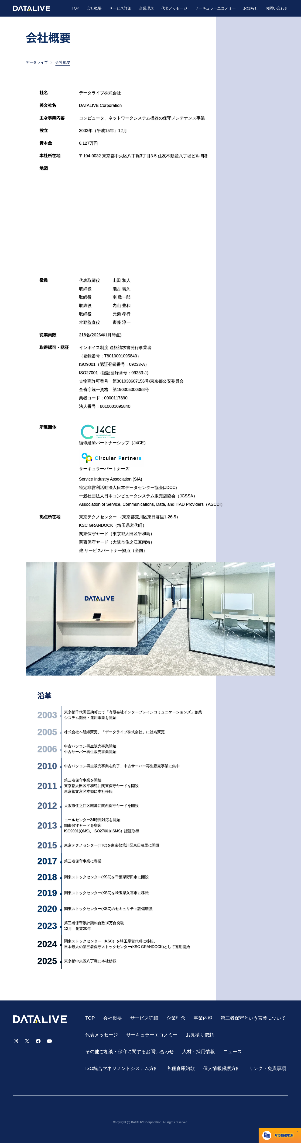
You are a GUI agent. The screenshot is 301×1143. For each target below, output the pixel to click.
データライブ (37, 62)
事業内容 (203, 1018)
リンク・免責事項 (267, 1068)
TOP (75, 8)
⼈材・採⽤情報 (198, 1051)
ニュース (232, 1051)
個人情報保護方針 (221, 1068)
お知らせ (250, 8)
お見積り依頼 (200, 1034)
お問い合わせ (277, 8)
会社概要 (94, 8)
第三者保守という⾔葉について (253, 1018)
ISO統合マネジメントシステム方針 (121, 1068)
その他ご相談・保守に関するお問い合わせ (129, 1051)
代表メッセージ (174, 8)
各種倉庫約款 (181, 1068)
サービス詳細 (120, 8)
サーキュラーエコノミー (215, 8)
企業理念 (146, 8)
